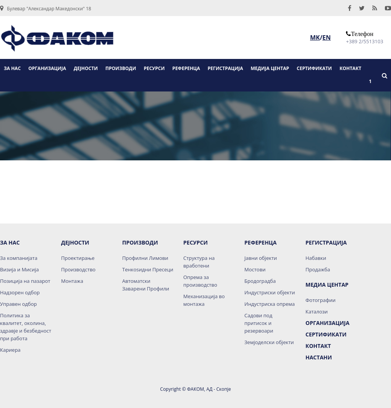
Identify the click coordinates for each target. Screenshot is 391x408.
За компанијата (18, 258)
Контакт (318, 345)
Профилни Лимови (145, 258)
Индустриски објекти (269, 292)
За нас (10, 242)
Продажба (317, 269)
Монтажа (72, 280)
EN (326, 37)
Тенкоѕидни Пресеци (147, 269)
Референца (260, 242)
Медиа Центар (327, 284)
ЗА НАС (12, 68)
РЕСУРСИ (154, 68)
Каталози (316, 311)
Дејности (75, 242)
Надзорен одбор (20, 292)
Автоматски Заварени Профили (145, 284)
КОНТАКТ (350, 68)
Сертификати (325, 334)
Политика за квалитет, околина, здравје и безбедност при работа (25, 327)
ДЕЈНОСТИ (86, 68)
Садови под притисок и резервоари (258, 323)
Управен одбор (18, 303)
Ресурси (195, 242)
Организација (327, 322)
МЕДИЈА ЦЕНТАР (270, 68)
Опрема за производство (200, 281)
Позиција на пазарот (25, 280)
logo (57, 41)
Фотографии (320, 300)
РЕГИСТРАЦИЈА (225, 68)
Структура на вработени (199, 262)
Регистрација (326, 242)
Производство (78, 269)
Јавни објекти (260, 258)
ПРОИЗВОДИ (120, 68)
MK (315, 37)
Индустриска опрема (269, 303)
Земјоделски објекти (269, 342)
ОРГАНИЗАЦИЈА (47, 68)
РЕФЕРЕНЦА (186, 68)
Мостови (254, 269)
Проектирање (78, 258)
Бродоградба (260, 280)
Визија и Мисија (19, 269)
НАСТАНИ (318, 357)
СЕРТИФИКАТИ (314, 68)
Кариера (10, 349)
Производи (140, 242)
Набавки (315, 258)
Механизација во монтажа (204, 300)
